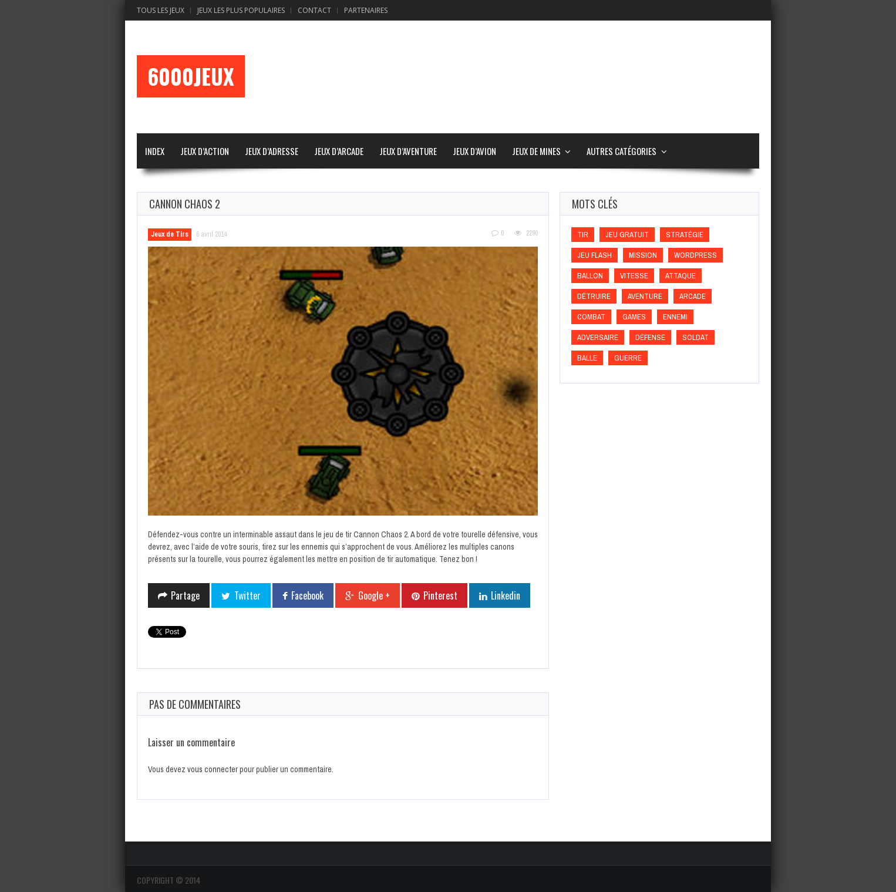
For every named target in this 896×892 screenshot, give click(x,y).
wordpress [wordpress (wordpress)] (695, 255)
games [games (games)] (634, 317)
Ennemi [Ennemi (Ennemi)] (675, 317)
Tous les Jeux (160, 10)
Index (154, 150)
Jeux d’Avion (474, 150)
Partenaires (366, 10)
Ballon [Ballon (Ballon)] (590, 276)
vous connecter (212, 769)
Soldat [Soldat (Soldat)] (695, 337)
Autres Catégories (621, 150)
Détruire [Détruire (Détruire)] (594, 296)
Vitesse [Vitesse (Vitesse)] (634, 276)
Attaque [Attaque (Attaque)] (680, 276)
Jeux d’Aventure (408, 150)
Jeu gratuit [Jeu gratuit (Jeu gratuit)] (627, 235)
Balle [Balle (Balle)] (587, 358)
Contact (314, 10)
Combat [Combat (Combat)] (591, 317)
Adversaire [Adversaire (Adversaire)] (597, 337)
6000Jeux (190, 76)
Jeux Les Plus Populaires (241, 10)
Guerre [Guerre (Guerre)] (628, 358)
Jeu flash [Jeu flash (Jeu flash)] (594, 255)
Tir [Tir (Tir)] (582, 235)
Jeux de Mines (536, 150)
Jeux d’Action (204, 150)
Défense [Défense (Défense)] (650, 337)
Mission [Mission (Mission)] (643, 255)
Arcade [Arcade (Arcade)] (692, 296)
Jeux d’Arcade (338, 150)
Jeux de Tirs (169, 234)
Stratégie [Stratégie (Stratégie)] (684, 235)
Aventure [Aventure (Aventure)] (645, 296)
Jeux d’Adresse (271, 150)
